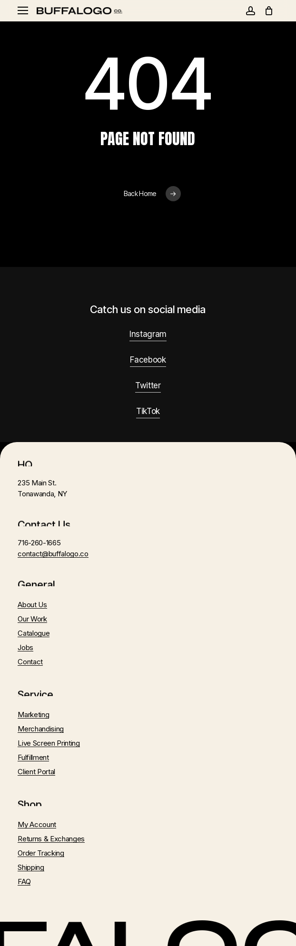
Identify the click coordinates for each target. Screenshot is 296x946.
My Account (37, 824)
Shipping (31, 867)
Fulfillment (33, 757)
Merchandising (41, 728)
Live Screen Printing (48, 743)
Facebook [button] (148, 360)
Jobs (25, 647)
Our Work (32, 618)
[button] (23, 11)
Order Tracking (41, 852)
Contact (30, 661)
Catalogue (33, 633)
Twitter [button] (148, 385)
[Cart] (269, 11)
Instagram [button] (148, 334)
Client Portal (36, 771)
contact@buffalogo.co (53, 553)
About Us (32, 604)
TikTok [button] (148, 411)
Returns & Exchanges (51, 838)
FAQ (24, 881)
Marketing (33, 714)
